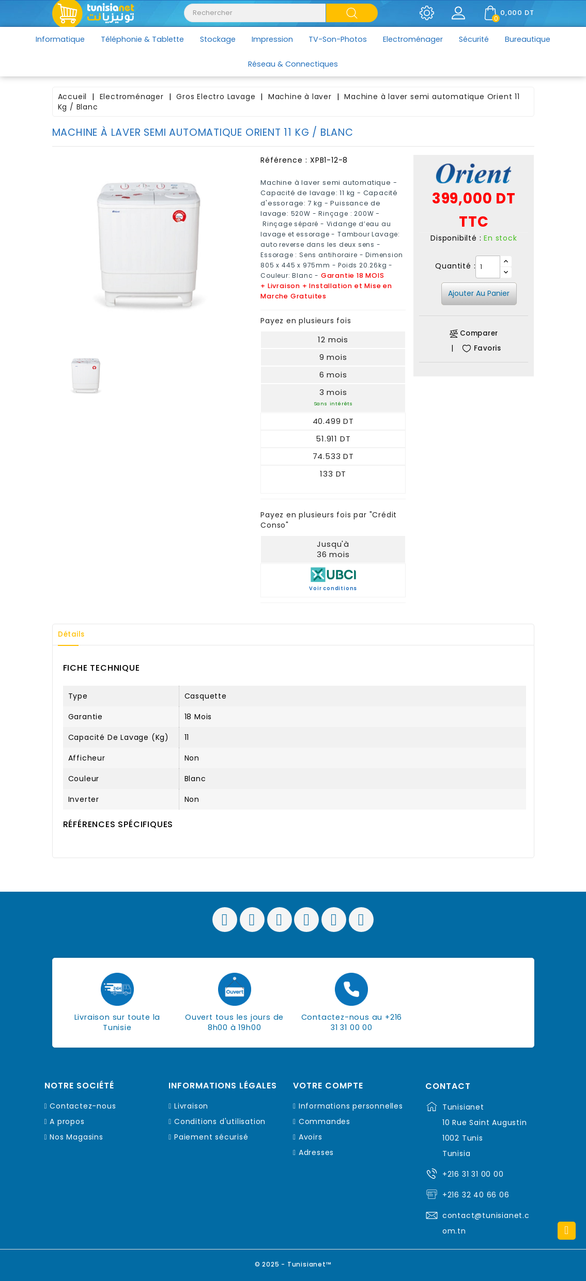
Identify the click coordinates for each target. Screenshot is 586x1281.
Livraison (191, 1106)
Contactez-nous (83, 1106)
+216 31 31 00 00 (473, 1174)
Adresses (316, 1152)
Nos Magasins (76, 1137)
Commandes (324, 1121)
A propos (67, 1121)
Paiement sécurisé (211, 1137)
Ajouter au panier (479, 293)
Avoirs (310, 1137)
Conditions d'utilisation (220, 1121)
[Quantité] (487, 267)
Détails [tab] (74, 634)
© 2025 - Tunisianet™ (293, 1263)
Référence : (283, 160)
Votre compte (328, 1085)
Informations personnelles (351, 1106)
